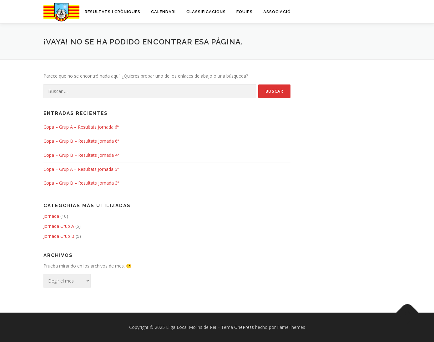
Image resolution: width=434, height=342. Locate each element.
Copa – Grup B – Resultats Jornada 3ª (81, 183)
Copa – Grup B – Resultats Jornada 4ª (81, 155)
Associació (277, 11)
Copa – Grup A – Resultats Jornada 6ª (81, 127)
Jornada (51, 216)
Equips (244, 11)
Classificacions (206, 11)
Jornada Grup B (58, 236)
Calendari (163, 11)
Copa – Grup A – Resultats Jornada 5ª (81, 169)
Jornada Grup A (58, 226)
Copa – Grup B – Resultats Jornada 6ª (81, 141)
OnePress (244, 327)
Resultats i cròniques (112, 11)
